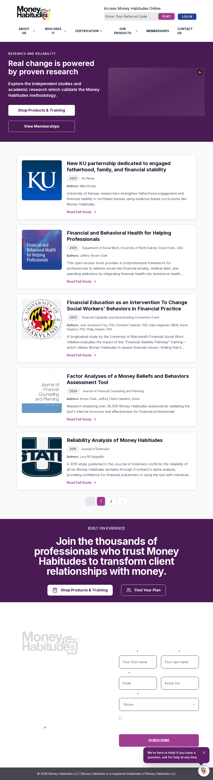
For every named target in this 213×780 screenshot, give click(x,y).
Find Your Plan (143, 590)
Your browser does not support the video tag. (156, 92)
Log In (187, 16)
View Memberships (41, 126)
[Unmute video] (200, 72)
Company (168, 673)
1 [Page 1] (101, 501)
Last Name (170, 651)
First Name (128, 651)
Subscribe (159, 740)
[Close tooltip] (204, 752)
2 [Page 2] (111, 501)
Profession (129, 694)
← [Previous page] (90, 501)
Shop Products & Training (41, 110)
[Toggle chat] (204, 771)
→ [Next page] (122, 501)
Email (124, 673)
